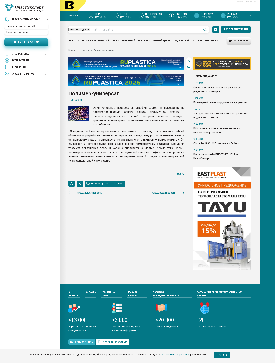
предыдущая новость (85, 192)
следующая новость (168, 192)
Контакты (90, 292)
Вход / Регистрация (236, 29)
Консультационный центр (154, 40)
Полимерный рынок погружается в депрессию (220, 102)
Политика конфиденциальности (166, 294)
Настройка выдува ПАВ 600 (20, 26)
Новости (73, 40)
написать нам (81, 342)
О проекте (73, 294)
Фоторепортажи (208, 40)
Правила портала (132, 294)
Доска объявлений (123, 40)
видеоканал (239, 40)
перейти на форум (112, 342)
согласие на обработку (175, 354)
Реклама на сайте (108, 294)
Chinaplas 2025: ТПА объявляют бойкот (216, 143)
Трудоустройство (184, 40)
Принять (222, 354)
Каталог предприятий (95, 40)
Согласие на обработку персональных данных (219, 294)
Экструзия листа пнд (17, 32)
